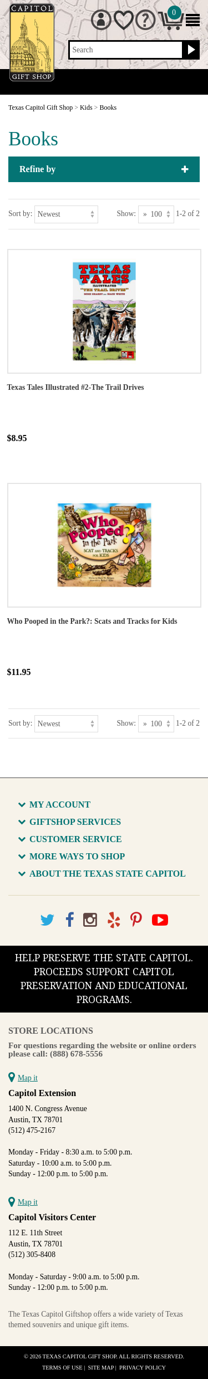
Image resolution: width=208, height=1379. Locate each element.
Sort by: (20, 213)
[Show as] (156, 214)
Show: (126, 213)
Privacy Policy (142, 1368)
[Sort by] (66, 214)
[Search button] (190, 50)
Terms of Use (62, 1368)
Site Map (101, 1368)
